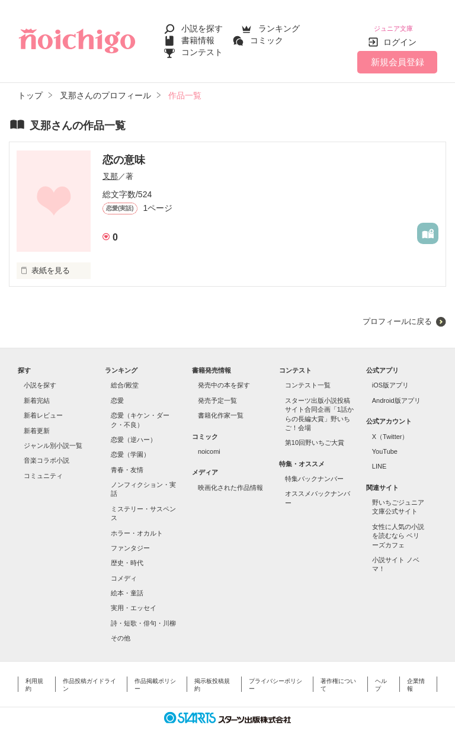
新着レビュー (43, 408)
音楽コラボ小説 (46, 453)
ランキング (279, 25)
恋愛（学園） (130, 447)
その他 (120, 630)
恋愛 (117, 393)
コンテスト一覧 (308, 377)
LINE (379, 459)
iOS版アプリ (390, 377)
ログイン (399, 35)
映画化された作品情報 (230, 480)
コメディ (124, 571)
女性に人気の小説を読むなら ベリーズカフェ (398, 528)
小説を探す (202, 25)
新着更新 (37, 423)
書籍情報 (197, 36)
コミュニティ (43, 468)
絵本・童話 (127, 585)
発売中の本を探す (224, 377)
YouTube (385, 444)
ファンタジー (130, 540)
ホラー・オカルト (137, 526)
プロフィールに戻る (397, 314)
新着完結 (37, 393)
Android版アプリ (396, 393)
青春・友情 (127, 462)
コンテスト (202, 48)
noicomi (209, 444)
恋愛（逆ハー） (133, 432)
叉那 (110, 169)
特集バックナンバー (314, 471)
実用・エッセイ (133, 600)
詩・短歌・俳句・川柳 (143, 616)
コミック (266, 36)
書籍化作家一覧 (220, 408)
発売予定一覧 (217, 393)
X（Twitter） (390, 429)
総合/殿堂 (125, 377)
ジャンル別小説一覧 (53, 438)
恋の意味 (123, 153)
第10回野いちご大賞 (314, 435)
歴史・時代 (127, 555)
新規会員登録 (397, 55)
